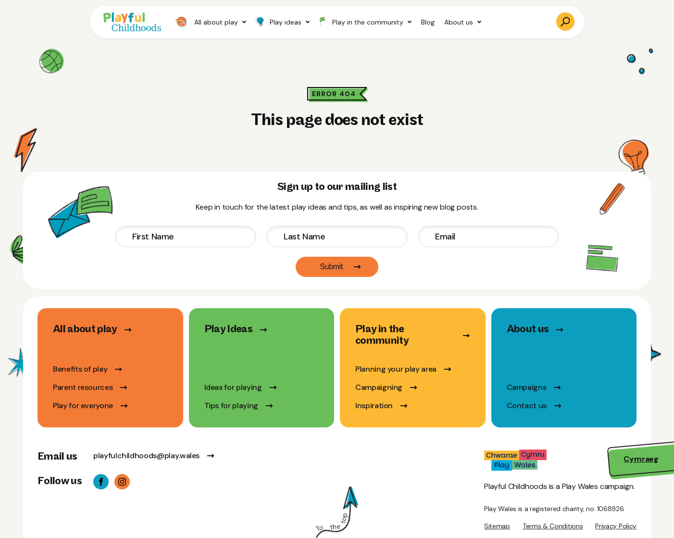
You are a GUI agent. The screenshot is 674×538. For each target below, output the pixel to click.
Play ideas (283, 22)
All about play (210, 22)
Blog (428, 22)
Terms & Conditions (553, 526)
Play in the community (365, 22)
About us (462, 22)
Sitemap (497, 526)
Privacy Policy (616, 526)
